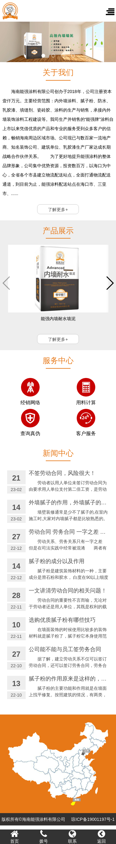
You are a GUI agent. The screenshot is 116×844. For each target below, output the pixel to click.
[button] (43, 55)
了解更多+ (58, 209)
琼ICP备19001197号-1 (92, 819)
